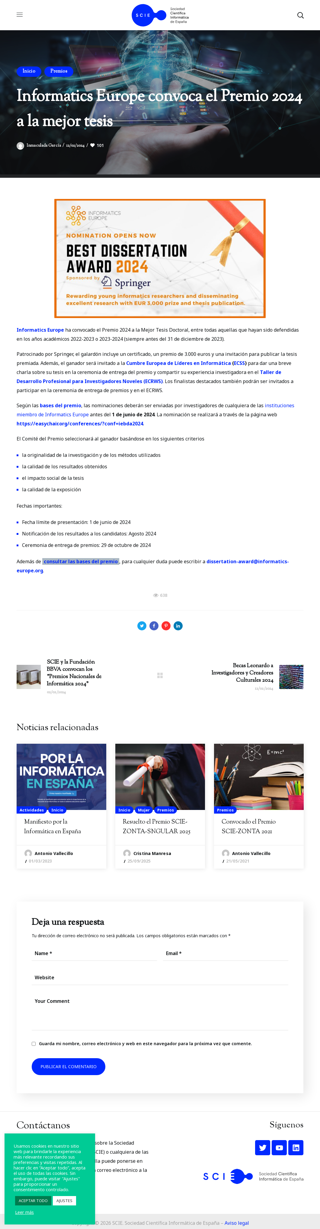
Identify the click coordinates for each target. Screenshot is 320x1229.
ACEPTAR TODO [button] (33, 1200)
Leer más (24, 1212)
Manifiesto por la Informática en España (52, 827)
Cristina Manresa (152, 853)
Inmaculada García (44, 146)
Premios (59, 71)
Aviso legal (237, 1223)
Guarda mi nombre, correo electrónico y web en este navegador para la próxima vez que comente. (145, 1043)
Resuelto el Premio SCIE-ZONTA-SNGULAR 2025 (156, 827)
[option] (61, 806)
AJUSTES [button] (64, 1200)
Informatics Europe (40, 330)
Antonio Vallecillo (54, 853)
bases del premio (60, 405)
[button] (300, 15)
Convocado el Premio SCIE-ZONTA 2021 (249, 827)
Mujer (144, 810)
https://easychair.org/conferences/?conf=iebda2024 (80, 423)
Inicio (29, 71)
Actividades (32, 810)
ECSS (239, 363)
